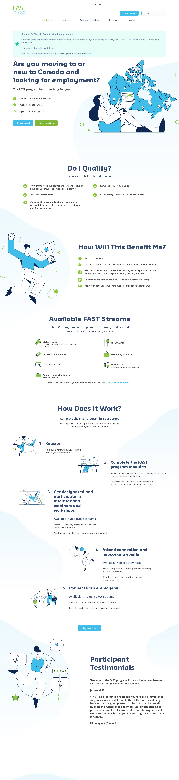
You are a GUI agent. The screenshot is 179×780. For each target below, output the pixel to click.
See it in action (47, 123)
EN (96, 4)
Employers (66, 20)
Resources (113, 20)
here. (53, 48)
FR (100, 4)
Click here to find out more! (118, 382)
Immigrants (47, 20)
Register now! (90, 628)
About (132, 20)
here (89, 53)
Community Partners (90, 20)
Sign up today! (23, 123)
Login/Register (129, 13)
